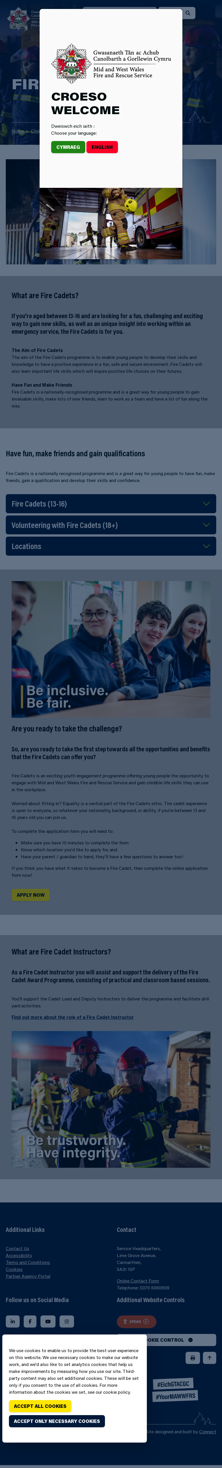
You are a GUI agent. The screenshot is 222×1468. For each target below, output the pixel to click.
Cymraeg (68, 147)
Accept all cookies (40, 1406)
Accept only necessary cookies (57, 1421)
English (102, 147)
